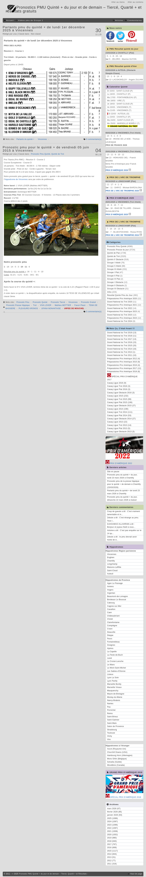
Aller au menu (118, 2)
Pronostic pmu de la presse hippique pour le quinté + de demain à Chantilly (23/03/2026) (124, 484)
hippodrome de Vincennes (16, 179)
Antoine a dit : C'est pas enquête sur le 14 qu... (124, 532)
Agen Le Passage (115, 583)
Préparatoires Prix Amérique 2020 (122, 299)
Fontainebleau (113, 642)
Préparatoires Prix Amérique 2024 (122, 318)
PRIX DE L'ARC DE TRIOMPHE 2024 (122, 235)
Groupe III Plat (113, 279)
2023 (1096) (112, 825)
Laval (109, 658)
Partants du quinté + (25, 139)
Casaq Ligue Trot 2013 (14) (119, 425)
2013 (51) (111, 857)
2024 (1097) (112, 821)
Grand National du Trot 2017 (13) (121, 339)
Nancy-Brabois (113, 700)
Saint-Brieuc (112, 717)
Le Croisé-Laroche (115, 661)
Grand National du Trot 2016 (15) (121, 342)
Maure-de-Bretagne (115, 694)
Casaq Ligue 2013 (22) (117, 422)
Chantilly (111, 561)
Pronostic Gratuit (88, 302)
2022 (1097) (112, 828)
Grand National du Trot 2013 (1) (121, 352)
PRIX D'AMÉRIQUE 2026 (117, 170)
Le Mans (111, 665)
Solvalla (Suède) (114, 762)
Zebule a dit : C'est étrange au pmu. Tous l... (123, 519)
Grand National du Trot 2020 (119, 302)
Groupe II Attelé (114, 266)
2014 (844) (112, 854)
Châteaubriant (113, 616)
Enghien (111, 557)
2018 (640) (112, 841)
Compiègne (112, 625)
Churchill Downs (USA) (117, 752)
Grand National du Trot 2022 (119, 308)
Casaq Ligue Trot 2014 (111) (119, 412)
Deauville (111, 632)
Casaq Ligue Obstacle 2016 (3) (121, 393)
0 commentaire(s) (93, 139)
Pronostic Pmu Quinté (40, 154)
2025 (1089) (112, 818)
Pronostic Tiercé (58, 302)
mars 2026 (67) (114, 809)
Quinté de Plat (113, 253)
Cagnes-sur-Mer (114, 606)
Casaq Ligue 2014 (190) (118, 409)
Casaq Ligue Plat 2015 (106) (119, 402)
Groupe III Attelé (114, 269)
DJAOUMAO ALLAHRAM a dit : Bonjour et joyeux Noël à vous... (121, 525)
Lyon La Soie (113, 677)
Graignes (111, 645)
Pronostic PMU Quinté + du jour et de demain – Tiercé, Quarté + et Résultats (53, 874)
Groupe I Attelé (114, 263)
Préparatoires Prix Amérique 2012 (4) (123, 359)
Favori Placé (79, 305)
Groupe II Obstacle (115, 285)
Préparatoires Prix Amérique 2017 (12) (124, 368)
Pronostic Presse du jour (118, 250)
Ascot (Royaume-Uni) (116, 749)
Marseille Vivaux (114, 687)
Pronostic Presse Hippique (18, 305)
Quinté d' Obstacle (115, 259)
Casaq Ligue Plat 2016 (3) (118, 389)
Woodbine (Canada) (116, 765)
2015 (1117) (112, 851)
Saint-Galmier (113, 720)
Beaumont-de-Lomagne (117, 596)
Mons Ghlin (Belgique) (117, 759)
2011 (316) (112, 864)
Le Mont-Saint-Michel (116, 668)
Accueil (10, 20)
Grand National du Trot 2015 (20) (121, 345)
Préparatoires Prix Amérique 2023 (122, 311)
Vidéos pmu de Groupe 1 (30, 20)
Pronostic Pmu (22, 302)
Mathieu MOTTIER (63, 305)
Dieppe (110, 635)
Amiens (110, 586)
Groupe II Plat (113, 276)
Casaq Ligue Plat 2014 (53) (119, 415)
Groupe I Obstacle (115, 282)
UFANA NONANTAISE (51, 308)
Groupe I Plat (113, 272)
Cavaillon (111, 609)
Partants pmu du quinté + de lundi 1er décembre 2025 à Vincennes (44, 28)
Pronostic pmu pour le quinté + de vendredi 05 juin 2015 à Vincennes (46, 148)
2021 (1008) (112, 831)
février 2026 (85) (114, 812)
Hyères (110, 648)
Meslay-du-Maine (114, 697)
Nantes (110, 703)
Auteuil (110, 574)
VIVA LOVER (45, 305)
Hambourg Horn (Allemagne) (119, 755)
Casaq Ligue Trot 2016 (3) (118, 386)
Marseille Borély (114, 684)
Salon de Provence (115, 726)
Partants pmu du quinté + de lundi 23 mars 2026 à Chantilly (123, 492)
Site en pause (113, 472)
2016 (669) (112, 847)
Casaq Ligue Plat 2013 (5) (118, 428)
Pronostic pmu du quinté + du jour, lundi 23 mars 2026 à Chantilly (122, 476)
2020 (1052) (112, 835)
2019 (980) (112, 838)
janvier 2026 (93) (114, 815)
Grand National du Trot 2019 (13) (121, 333)
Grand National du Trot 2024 (119, 321)
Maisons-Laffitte (114, 567)
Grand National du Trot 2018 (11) (121, 336)
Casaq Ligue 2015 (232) (118, 396)
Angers (110, 590)
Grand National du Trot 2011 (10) (121, 355)
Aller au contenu (135, 2)
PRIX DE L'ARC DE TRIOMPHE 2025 (122, 191)
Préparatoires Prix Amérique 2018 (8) (123, 371)
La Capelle (112, 651)
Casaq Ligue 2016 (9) (116, 383)
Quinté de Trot (57, 154)
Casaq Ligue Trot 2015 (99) (119, 399)
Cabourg (111, 603)
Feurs (109, 639)
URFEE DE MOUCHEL (74, 308)
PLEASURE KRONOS (28, 308)
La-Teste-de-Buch (115, 655)
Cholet (110, 619)
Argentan (111, 593)
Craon (110, 629)
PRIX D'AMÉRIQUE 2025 (117, 214)
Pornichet (111, 710)
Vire (109, 739)
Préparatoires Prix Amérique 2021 (122, 305)
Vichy (109, 736)
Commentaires (134, 20)
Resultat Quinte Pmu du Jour (120, 295)
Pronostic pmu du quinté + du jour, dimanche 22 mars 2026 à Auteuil (122, 498)
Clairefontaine (113, 622)
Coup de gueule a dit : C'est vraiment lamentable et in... (123, 512)
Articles (119, 20)
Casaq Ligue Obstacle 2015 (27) (121, 406)
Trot (35, 305)
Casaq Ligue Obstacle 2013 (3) (121, 432)
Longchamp (112, 564)
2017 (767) (112, 844)
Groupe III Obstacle (116, 289)
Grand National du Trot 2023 (119, 315)
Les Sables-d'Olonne (116, 671)
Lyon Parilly (112, 681)
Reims (110, 713)
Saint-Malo (112, 723)
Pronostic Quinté (40, 302)
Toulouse (111, 733)
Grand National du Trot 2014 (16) (121, 349)
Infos (109, 292)
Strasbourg (112, 730)
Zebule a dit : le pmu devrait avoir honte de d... (122, 538)
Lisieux (110, 674)
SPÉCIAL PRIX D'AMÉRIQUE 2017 (122, 378)
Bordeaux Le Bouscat (116, 600)
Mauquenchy (112, 691)
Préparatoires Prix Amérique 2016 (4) (123, 365)
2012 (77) (111, 861)
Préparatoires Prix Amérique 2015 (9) (123, 362)
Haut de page (136, 874)
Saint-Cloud (112, 570)
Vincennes (42, 139)
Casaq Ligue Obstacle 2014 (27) (121, 419)
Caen (109, 612)
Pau (109, 707)
